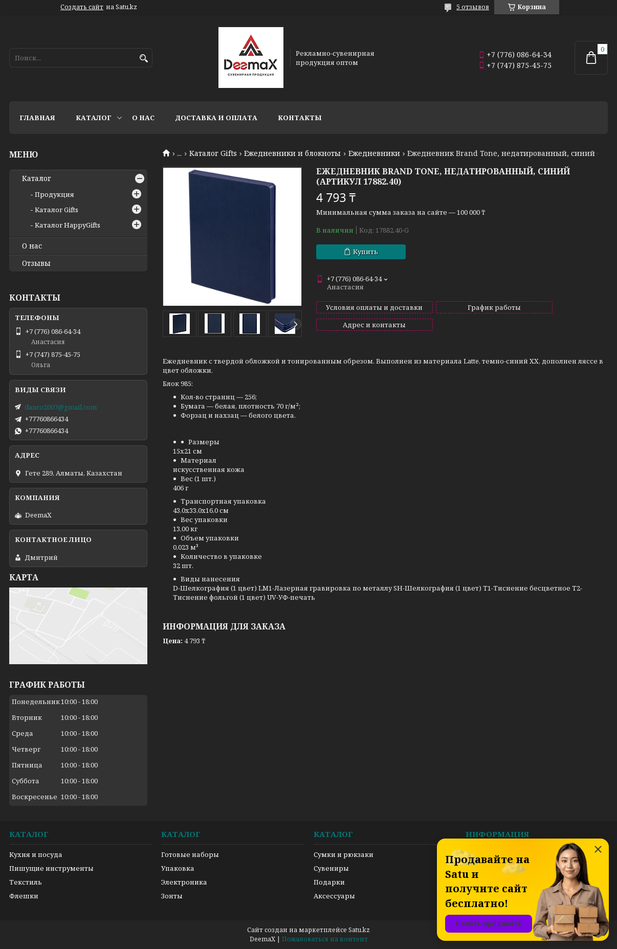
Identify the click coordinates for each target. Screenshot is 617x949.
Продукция (54, 194)
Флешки (23, 895)
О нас (143, 117)
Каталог (94, 117)
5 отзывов (472, 7)
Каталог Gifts (213, 153)
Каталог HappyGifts (67, 225)
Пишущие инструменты (51, 868)
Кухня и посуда (35, 854)
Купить (365, 251)
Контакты (300, 117)
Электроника (184, 882)
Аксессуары (334, 895)
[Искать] (143, 58)
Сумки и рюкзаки (343, 854)
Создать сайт (81, 7)
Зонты (172, 895)
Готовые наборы (190, 854)
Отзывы (36, 263)
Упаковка (177, 868)
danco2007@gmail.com (61, 407)
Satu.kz (359, 929)
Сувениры (331, 868)
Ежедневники (374, 153)
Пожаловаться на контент (325, 939)
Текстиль (25, 882)
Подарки (329, 882)
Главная (37, 117)
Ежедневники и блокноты (292, 153)
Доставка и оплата (216, 117)
